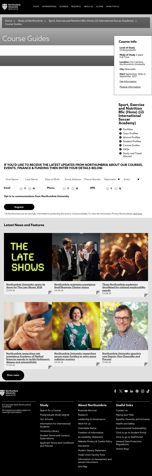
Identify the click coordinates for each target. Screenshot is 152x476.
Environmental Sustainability (131, 428)
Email (7, 188)
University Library (49, 431)
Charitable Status (87, 428)
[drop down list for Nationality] (112, 179)
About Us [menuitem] (88, 7)
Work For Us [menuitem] (112, 7)
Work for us (84, 424)
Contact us (122, 411)
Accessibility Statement (90, 437)
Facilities (128, 129)
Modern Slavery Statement (92, 451)
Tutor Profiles (130, 133)
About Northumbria (92, 405)
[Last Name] (33, 179)
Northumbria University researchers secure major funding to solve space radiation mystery (75, 357)
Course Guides (13, 24)
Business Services (87, 411)
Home (8, 21)
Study (44, 405)
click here (137, 214)
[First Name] (13, 179)
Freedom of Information (90, 433)
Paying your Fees (125, 415)
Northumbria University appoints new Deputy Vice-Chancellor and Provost (121, 357)
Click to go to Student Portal (131, 433)
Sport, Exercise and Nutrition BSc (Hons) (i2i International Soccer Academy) (91, 21)
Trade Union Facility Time (91, 455)
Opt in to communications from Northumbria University (36, 196)
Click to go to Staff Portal (129, 437)
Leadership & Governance (91, 419)
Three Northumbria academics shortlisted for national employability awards (123, 287)
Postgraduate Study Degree (54, 415)
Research (83, 415)
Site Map (82, 467)
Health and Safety (125, 424)
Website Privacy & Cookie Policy (95, 442)
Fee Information (128, 82)
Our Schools (46, 419)
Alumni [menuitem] (99, 7)
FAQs (126, 149)
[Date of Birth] (53, 179)
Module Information (130, 87)
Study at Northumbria (30, 21)
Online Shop (122, 449)
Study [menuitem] (36, 7)
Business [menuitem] (64, 7)
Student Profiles (132, 141)
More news (13, 375)
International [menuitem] (49, 7)
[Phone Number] (92, 179)
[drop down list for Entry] (132, 179)
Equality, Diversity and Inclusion (133, 419)
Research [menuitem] (76, 7)
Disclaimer (83, 446)
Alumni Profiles (131, 137)
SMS (92, 188)
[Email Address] (72, 179)
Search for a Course (50, 411)
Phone (50, 188)
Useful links (124, 405)
